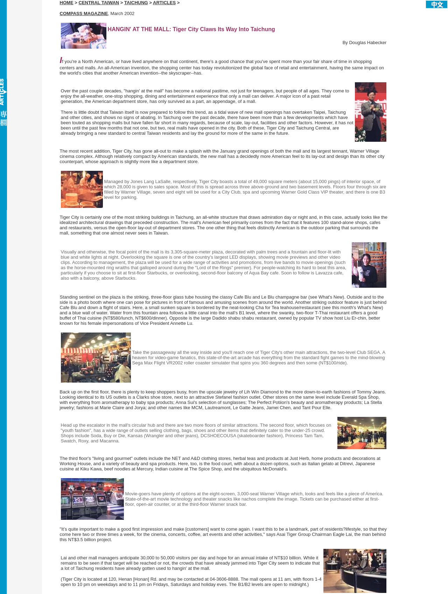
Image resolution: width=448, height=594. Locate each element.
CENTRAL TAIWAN (98, 2)
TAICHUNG (136, 2)
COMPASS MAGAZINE (84, 13)
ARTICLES (164, 2)
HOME (67, 2)
